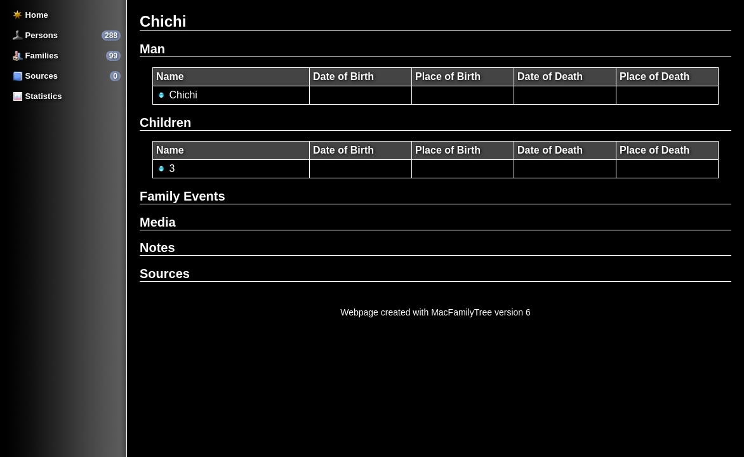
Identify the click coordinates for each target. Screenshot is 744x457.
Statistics (37, 96)
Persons (35, 35)
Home (30, 15)
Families (35, 55)
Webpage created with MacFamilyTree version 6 (435, 312)
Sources (35, 76)
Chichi (176, 94)
